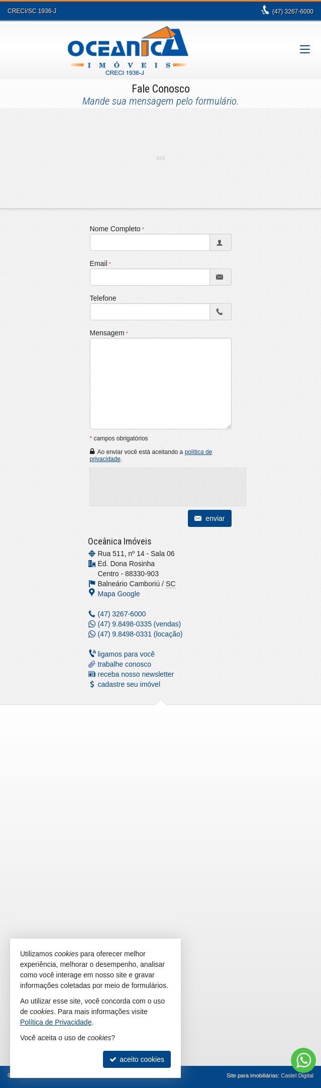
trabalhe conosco (125, 664)
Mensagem (107, 333)
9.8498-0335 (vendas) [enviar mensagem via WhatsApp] (139, 624)
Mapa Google (119, 594)
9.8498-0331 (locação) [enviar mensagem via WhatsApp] (140, 634)
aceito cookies (137, 1059)
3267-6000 (292, 11)
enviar (209, 518)
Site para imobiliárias (252, 1075)
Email (99, 263)
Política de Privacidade (55, 1022)
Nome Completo (115, 229)
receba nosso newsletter (136, 674)
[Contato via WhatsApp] (303, 1060)
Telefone (103, 298)
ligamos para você (126, 654)
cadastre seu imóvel (129, 684)
